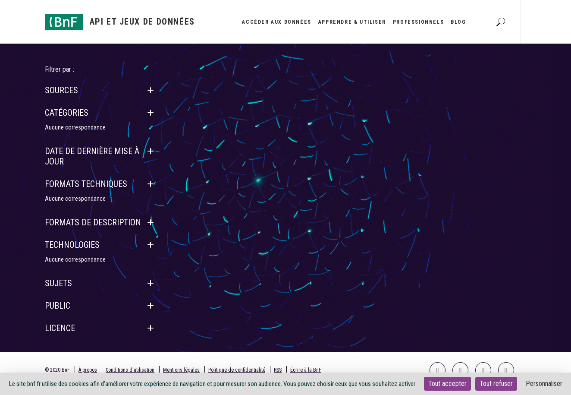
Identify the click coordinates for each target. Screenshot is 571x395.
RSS (278, 370)
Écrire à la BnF (305, 370)
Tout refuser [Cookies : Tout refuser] (496, 383)
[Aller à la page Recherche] (500, 21)
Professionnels (418, 22)
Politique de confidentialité (236, 370)
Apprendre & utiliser (352, 22)
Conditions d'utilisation (130, 370)
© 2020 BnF (57, 370)
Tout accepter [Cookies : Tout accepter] (447, 383)
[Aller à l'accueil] (120, 22)
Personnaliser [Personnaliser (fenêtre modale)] (544, 383)
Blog (458, 22)
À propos (87, 370)
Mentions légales (181, 370)
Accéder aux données (276, 22)
